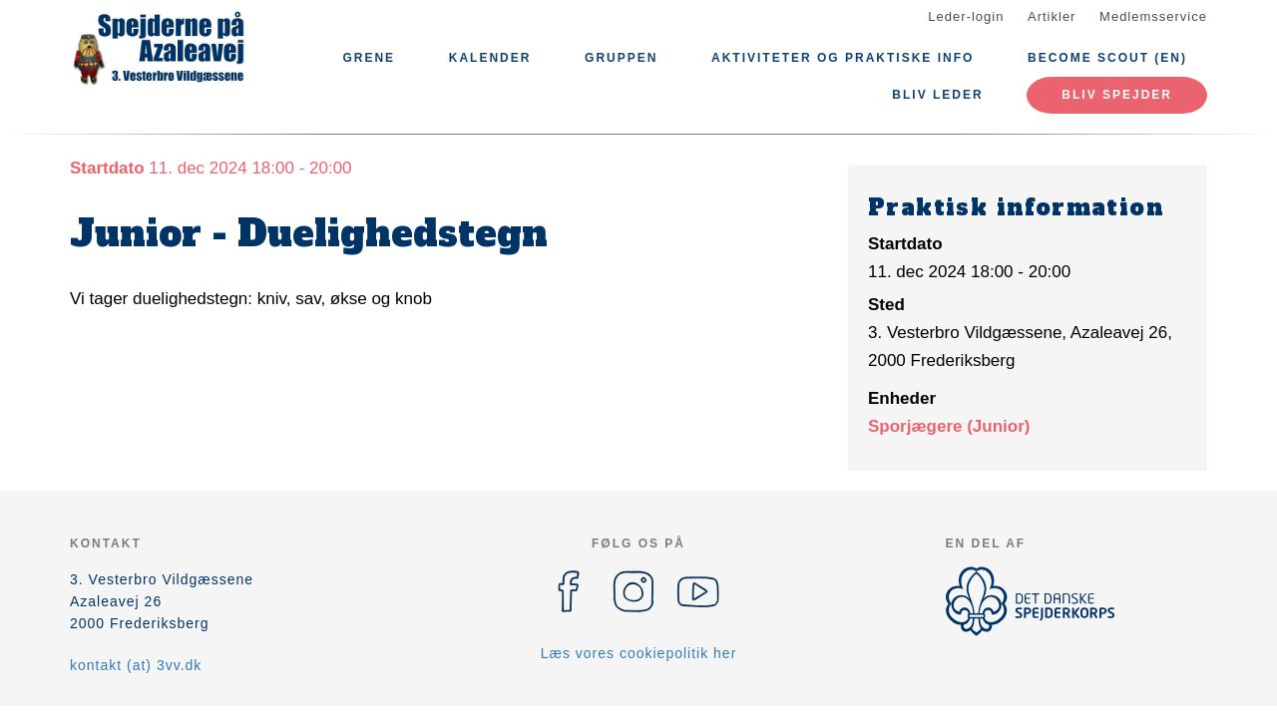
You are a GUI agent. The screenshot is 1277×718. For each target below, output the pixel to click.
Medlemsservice (1153, 16)
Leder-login (966, 16)
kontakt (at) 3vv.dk (136, 665)
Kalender (490, 58)
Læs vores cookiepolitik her (639, 653)
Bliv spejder (1117, 95)
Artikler (1051, 16)
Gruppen (621, 58)
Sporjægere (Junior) (949, 426)
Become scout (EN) (1107, 58)
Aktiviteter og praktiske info (842, 58)
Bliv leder (937, 95)
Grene (368, 58)
